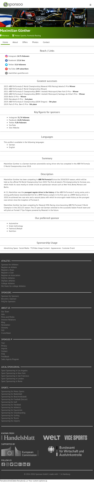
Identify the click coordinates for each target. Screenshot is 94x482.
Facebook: (15, 60)
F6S (2, 330)
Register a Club (7, 272)
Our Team (5, 311)
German (12, 145)
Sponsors (6, 292)
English (12, 147)
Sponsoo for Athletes (9, 264)
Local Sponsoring (10, 367)
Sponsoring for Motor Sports (12, 391)
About (15, 42)
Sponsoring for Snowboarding (13, 413)
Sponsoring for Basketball (11, 394)
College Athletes (8, 283)
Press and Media (7, 317)
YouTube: (17, 69)
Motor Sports (20, 35)
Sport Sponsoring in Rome (11, 381)
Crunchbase (6, 333)
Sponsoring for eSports (10, 421)
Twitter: (15, 64)
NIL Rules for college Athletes (13, 286)
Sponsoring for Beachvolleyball (13, 396)
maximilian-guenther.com (16, 73)
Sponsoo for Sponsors (10, 296)
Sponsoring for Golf (9, 402)
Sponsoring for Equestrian (11, 410)
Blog (3, 322)
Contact (46, 42)
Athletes (5, 261)
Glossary (4, 327)
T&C (3, 343)
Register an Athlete (9, 267)
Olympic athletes (8, 280)
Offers (25, 42)
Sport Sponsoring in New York (13, 373)
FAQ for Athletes (8, 278)
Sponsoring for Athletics (11, 407)
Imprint (4, 348)
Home (5, 42)
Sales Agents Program (10, 359)
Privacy (4, 346)
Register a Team (7, 270)
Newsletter (5, 325)
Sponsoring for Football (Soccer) (14, 399)
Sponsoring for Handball (11, 404)
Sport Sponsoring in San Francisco (15, 376)
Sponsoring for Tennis (10, 418)
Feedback (5, 356)
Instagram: (17, 56)
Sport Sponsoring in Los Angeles (14, 370)
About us (5, 308)
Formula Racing (34, 35)
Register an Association (10, 275)
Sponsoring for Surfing (10, 415)
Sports (4, 387)
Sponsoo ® (6, 339)
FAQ (3, 354)
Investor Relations (8, 319)
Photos (35, 42)
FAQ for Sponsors (8, 301)
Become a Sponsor (8, 299)
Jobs (3, 314)
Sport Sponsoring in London (12, 378)
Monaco (5, 35)
